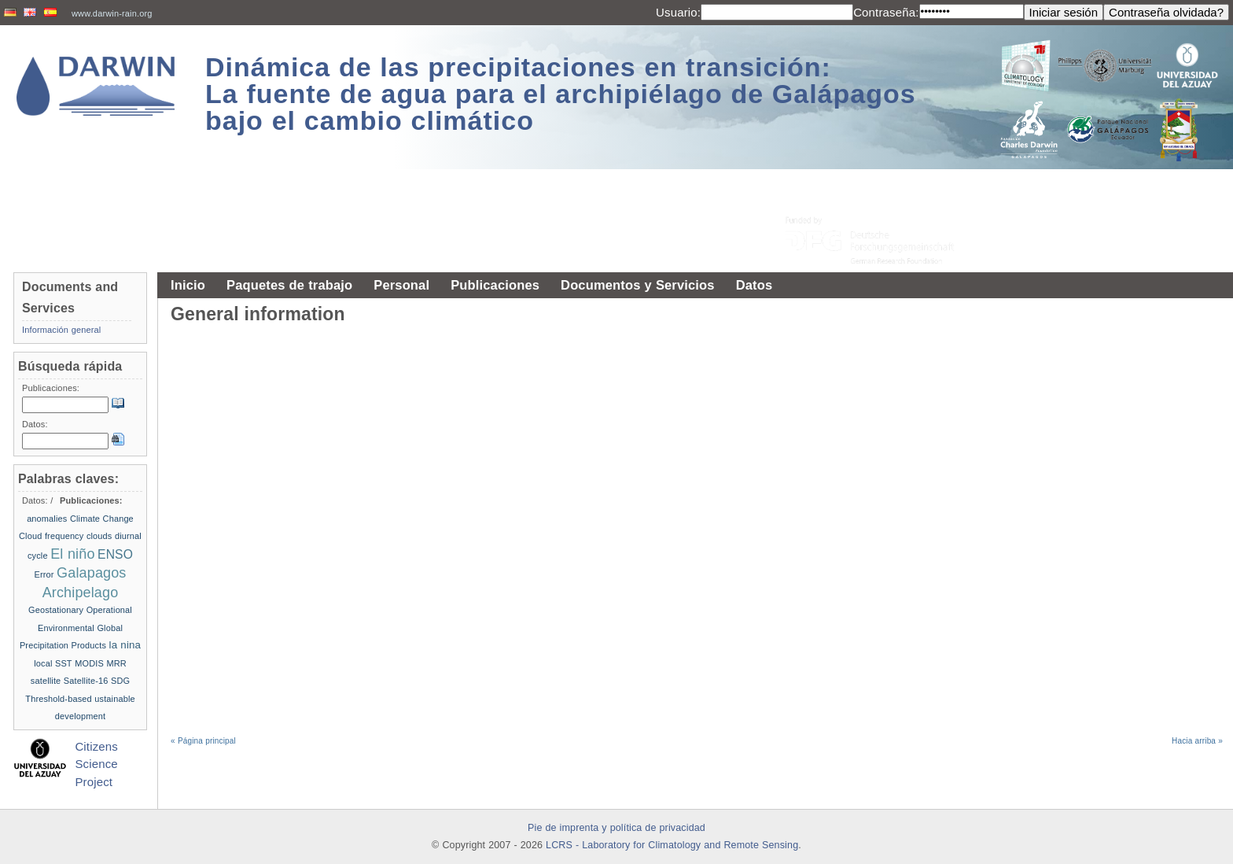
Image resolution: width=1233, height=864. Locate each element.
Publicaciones (495, 285)
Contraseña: (885, 12)
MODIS (89, 663)
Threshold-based (58, 698)
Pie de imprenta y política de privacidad (616, 827)
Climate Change (102, 518)
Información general (61, 329)
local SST (53, 663)
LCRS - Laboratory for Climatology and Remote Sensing (672, 845)
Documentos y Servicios (638, 285)
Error (43, 574)
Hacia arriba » (1197, 741)
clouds (99, 536)
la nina (125, 645)
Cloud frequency (51, 536)
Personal (401, 285)
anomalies (47, 518)
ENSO (115, 554)
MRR (116, 663)
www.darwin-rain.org (112, 13)
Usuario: (678, 12)
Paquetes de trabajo (289, 285)
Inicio (188, 285)
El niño (72, 554)
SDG (120, 680)
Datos (754, 285)
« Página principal (203, 741)
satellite (46, 680)
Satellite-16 (86, 680)
